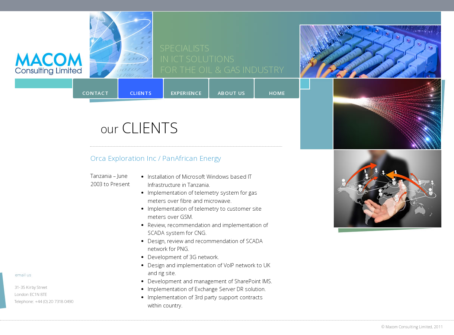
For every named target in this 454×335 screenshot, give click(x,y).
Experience (186, 93)
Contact (95, 93)
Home (277, 93)
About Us (231, 93)
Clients (141, 93)
